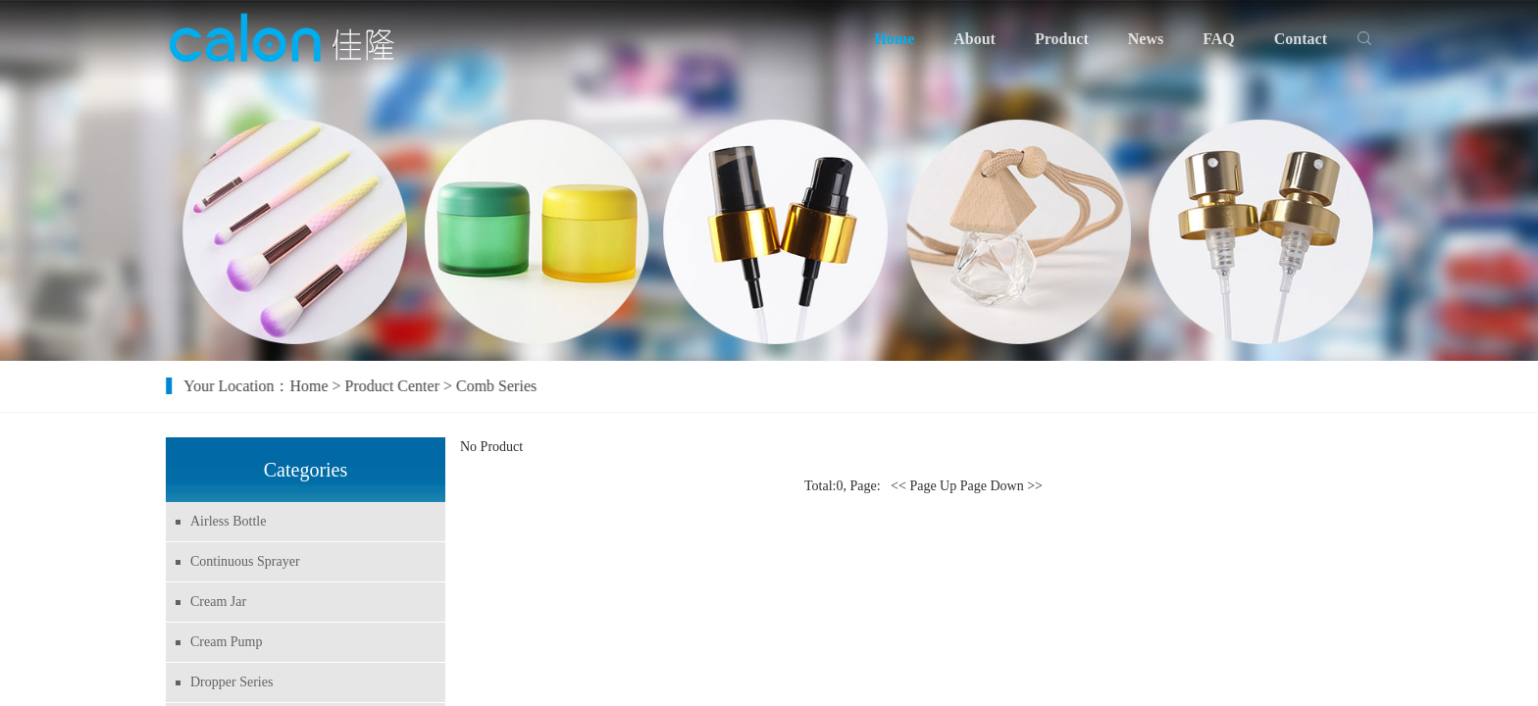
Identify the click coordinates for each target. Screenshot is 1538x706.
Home (325, 386)
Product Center (408, 386)
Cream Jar (214, 601)
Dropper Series (227, 682)
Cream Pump (222, 641)
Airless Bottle (224, 521)
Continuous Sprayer (241, 561)
